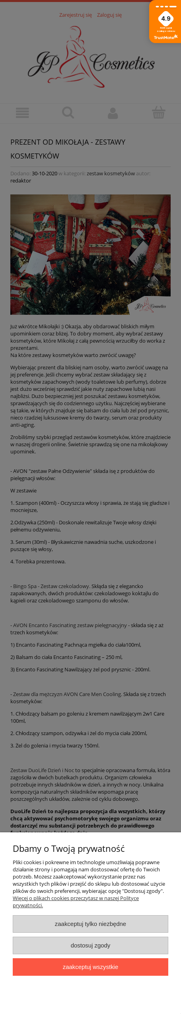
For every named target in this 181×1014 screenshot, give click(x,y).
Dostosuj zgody (91, 945)
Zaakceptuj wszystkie (90, 966)
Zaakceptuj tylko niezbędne (90, 923)
